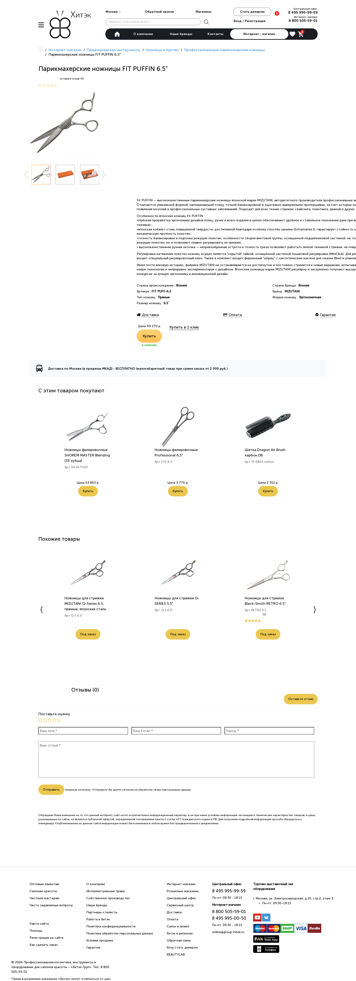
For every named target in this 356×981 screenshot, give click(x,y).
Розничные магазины (182, 891)
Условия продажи (99, 940)
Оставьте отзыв (300, 699)
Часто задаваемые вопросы (51, 905)
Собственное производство (108, 898)
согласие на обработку (137, 789)
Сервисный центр (180, 905)
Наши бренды (181, 34)
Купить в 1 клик (184, 327)
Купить (149, 336)
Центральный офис (181, 898)
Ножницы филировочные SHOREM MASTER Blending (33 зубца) (87, 455)
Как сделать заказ (44, 945)
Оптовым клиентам (44, 884)
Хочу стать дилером (182, 947)
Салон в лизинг (178, 926)
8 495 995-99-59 (303, 12)
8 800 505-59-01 (303, 20)
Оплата (172, 919)
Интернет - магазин (259, 34)
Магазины (204, 12)
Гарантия (93, 947)
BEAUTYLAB (176, 954)
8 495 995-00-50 (229, 918)
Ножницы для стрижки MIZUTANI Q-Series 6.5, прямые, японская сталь (85, 603)
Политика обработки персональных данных (119, 933)
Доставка (174, 912)
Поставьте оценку (54, 714)
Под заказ (88, 634)
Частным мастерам (44, 898)
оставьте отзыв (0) (72, 78)
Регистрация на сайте (47, 938)
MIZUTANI (292, 291)
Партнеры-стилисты (101, 912)
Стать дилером (252, 12)
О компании (143, 34)
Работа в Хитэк (98, 919)
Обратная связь (179, 940)
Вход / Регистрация (249, 21)
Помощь (36, 931)
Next (103, 175)
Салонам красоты (43, 891)
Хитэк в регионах (180, 933)
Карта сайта (39, 924)
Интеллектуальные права (105, 891)
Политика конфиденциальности (111, 926)
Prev (26, 175)
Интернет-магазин (181, 884)
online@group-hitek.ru (228, 932)
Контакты (215, 34)
